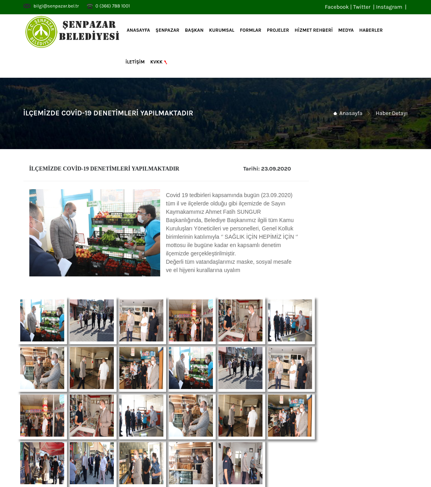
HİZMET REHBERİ (314, 30)
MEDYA (346, 30)
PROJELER (278, 30)
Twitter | (364, 7)
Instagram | (392, 7)
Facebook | (339, 7)
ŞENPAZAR (167, 30)
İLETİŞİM (135, 62)
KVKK (159, 62)
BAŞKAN (194, 30)
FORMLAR (250, 30)
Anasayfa (138, 30)
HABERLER (371, 30)
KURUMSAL (221, 30)
